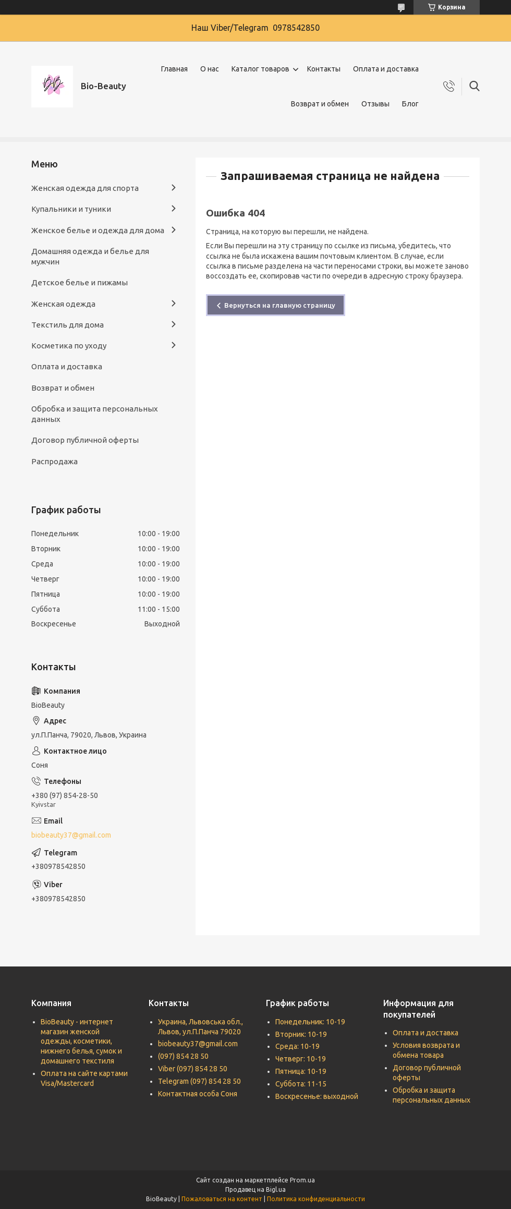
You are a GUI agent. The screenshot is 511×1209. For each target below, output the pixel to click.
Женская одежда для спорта (85, 188)
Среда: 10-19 (297, 1046)
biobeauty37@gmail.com (71, 835)
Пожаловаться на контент (221, 1198)
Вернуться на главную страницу (279, 305)
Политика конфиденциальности (316, 1198)
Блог (410, 104)
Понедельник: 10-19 (310, 1022)
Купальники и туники (71, 208)
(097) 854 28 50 (183, 1056)
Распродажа (54, 461)
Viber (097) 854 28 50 (192, 1069)
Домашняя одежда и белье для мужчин (90, 256)
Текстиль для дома (67, 324)
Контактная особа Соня (197, 1094)
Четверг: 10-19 (300, 1059)
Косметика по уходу (68, 345)
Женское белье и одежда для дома (97, 230)
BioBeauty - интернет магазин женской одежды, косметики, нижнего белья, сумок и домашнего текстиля (81, 1042)
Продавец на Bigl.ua (255, 1189)
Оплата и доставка (386, 69)
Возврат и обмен (320, 104)
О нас (209, 69)
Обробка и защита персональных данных (94, 414)
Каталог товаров (260, 69)
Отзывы (375, 104)
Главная (174, 69)
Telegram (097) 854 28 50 (199, 1081)
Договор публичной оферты (85, 440)
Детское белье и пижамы (79, 282)
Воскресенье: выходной (316, 1096)
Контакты (323, 69)
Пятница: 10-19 (300, 1071)
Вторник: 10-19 (301, 1034)
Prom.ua (302, 1180)
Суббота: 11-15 (300, 1084)
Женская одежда (63, 303)
